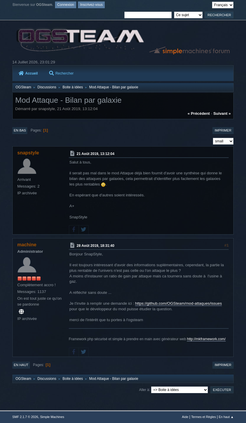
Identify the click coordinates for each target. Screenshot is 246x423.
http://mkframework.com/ (206, 339)
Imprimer (223, 130)
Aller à (144, 389)
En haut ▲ (226, 417)
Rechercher (61, 73)
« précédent (198, 113)
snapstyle (28, 152)
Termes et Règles (203, 417)
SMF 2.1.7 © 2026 (25, 417)
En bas (20, 130)
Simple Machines (52, 417)
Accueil (28, 73)
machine (26, 244)
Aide (185, 417)
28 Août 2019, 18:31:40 (95, 246)
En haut (21, 365)
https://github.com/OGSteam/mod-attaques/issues (178, 303)
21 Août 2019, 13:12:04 (95, 154)
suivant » (222, 113)
